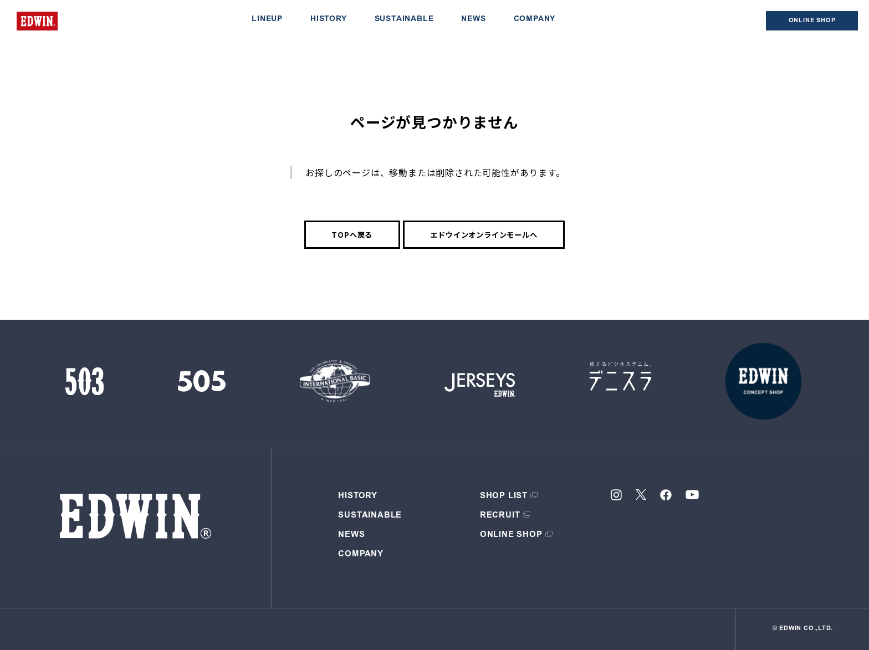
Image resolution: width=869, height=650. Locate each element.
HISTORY (328, 19)
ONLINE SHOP (511, 535)
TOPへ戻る (351, 234)
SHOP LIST (504, 496)
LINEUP (267, 19)
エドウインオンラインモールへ (483, 234)
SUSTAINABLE (404, 19)
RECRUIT (500, 515)
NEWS (473, 19)
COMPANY (535, 19)
